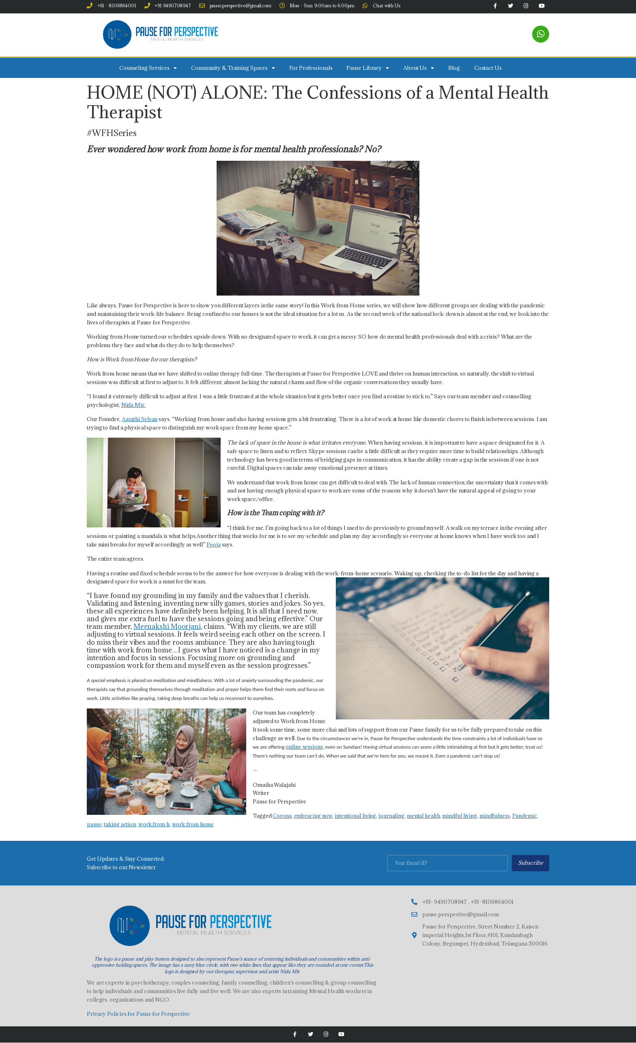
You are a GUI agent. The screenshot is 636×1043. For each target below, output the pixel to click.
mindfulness (494, 816)
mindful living (459, 816)
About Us (418, 68)
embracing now (313, 816)
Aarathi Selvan (140, 419)
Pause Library (367, 68)
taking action (120, 824)
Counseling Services (148, 68)
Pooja (213, 544)
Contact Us (488, 68)
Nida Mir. (133, 405)
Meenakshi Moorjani (167, 626)
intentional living (355, 816)
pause (94, 824)
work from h (154, 824)
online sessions (304, 747)
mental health (423, 816)
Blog (454, 68)
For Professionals (310, 68)
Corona (282, 816)
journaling (391, 816)
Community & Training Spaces (233, 68)
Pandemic (524, 816)
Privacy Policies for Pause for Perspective (138, 1014)
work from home (193, 824)
